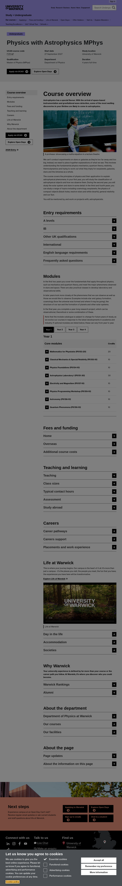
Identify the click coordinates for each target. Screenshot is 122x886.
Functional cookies (55, 865)
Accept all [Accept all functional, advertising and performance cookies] (99, 860)
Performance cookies (57, 876)
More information (99, 872)
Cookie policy (12, 882)
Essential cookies (55, 859)
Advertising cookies (56, 870)
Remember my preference (98, 866)
